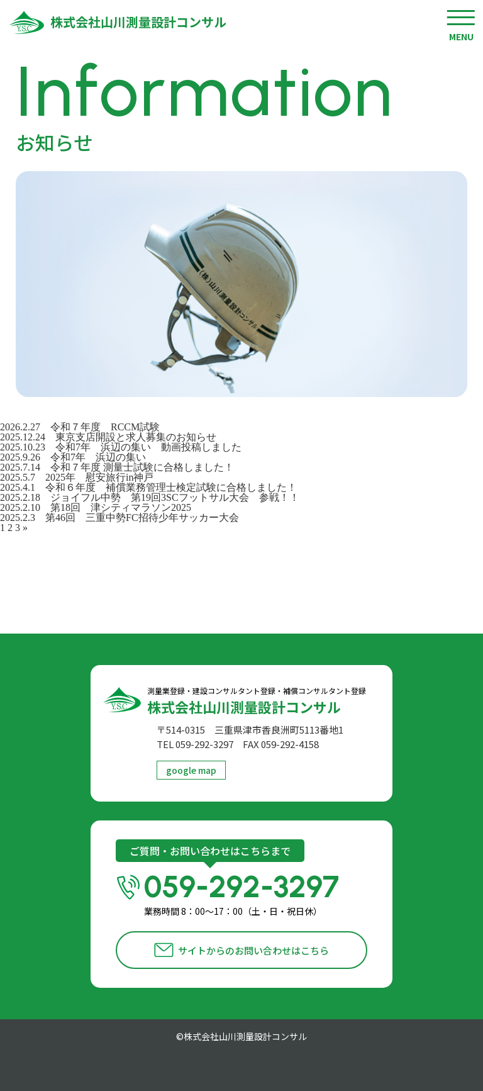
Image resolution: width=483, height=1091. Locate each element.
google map (191, 770)
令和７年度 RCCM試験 (105, 427)
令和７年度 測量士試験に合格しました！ (142, 467)
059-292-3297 (255, 893)
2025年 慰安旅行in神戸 (99, 477)
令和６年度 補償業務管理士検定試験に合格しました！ (171, 487)
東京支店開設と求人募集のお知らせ (135, 437)
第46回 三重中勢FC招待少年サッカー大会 (142, 517)
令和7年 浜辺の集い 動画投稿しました (148, 447)
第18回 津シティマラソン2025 (120, 507)
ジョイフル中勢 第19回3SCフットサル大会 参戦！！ (179, 497)
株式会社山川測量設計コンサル (138, 22)
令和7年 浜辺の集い (98, 457)
